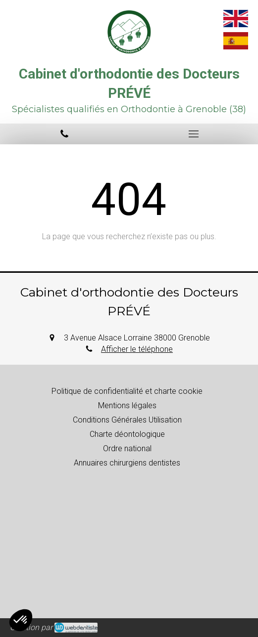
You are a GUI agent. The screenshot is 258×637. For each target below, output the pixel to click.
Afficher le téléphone (137, 349)
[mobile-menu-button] (193, 134)
